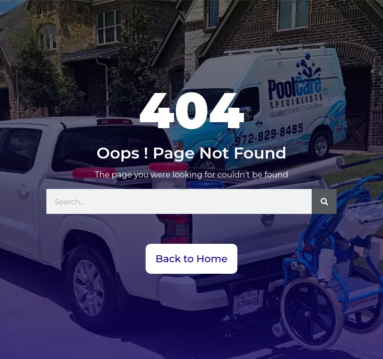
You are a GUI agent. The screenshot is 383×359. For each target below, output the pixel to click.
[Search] (324, 201)
